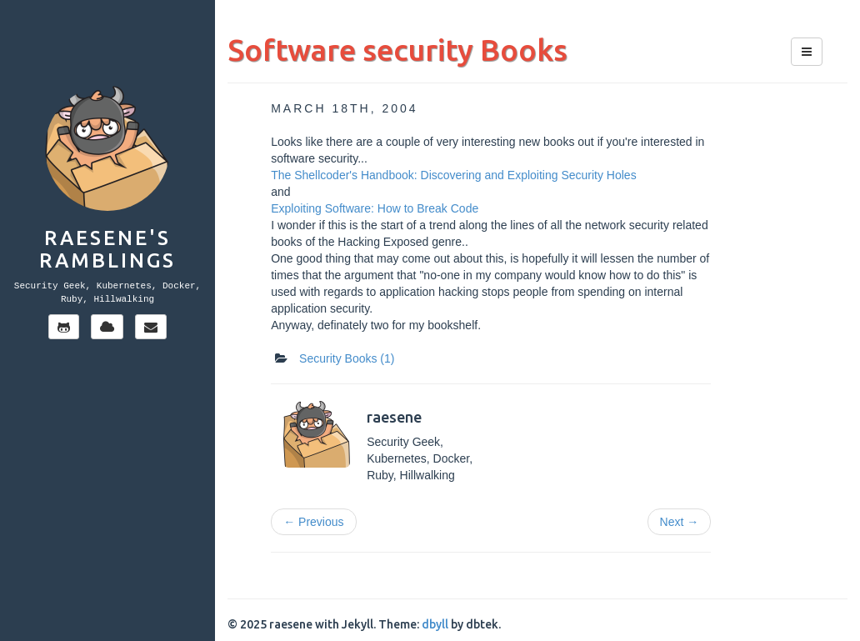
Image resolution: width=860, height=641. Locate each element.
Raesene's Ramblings (107, 249)
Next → (679, 521)
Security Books (346, 358)
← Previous (313, 521)
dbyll (435, 624)
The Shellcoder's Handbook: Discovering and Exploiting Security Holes (453, 175)
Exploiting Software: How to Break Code (374, 208)
